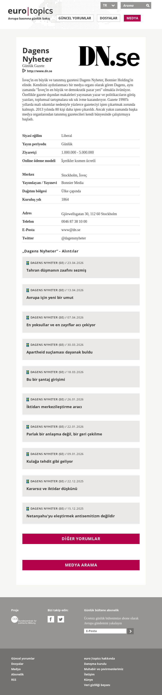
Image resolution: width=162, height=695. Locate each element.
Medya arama (81, 565)
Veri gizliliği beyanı (97, 685)
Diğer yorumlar (81, 538)
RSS (13, 680)
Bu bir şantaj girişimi (45, 379)
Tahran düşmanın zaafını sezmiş (56, 270)
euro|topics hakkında (99, 658)
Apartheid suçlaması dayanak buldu (59, 352)
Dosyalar (108, 18)
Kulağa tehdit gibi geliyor (49, 461)
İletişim (89, 674)
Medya (132, 18)
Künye (88, 680)
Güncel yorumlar (74, 18)
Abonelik (17, 674)
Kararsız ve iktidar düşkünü (51, 488)
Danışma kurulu (95, 664)
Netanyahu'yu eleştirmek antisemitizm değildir (70, 515)
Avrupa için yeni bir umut (49, 297)
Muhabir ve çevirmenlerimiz (103, 669)
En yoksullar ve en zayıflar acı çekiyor (60, 324)
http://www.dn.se (37, 71)
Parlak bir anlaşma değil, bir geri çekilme (64, 434)
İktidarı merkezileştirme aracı (54, 406)
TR (109, 5)
